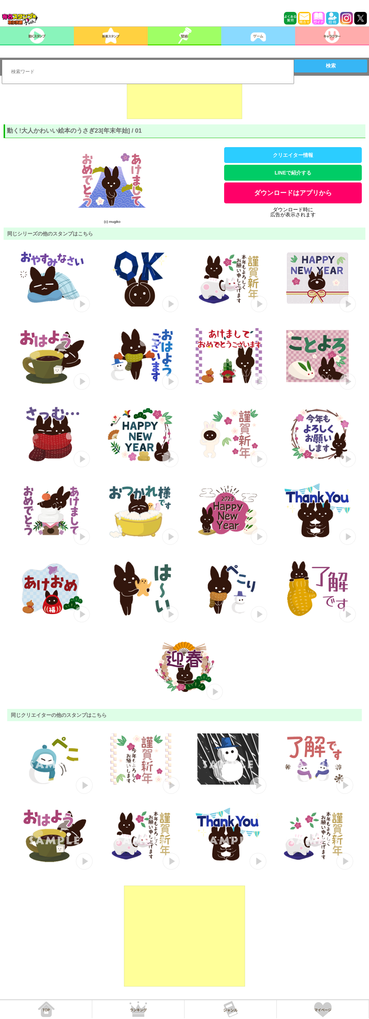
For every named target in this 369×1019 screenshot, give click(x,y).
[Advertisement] (184, 101)
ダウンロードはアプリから (293, 193)
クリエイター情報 (293, 155)
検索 (331, 66)
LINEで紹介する (293, 173)
